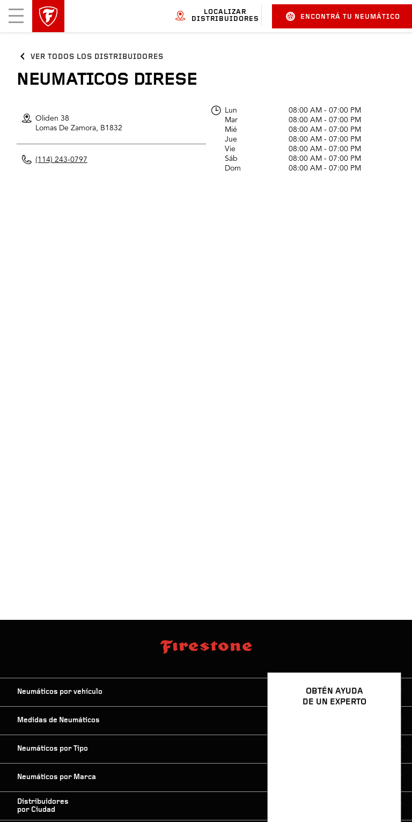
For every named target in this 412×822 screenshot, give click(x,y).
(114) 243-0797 (61, 160)
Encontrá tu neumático (343, 16)
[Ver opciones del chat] (381, 783)
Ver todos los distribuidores (97, 57)
